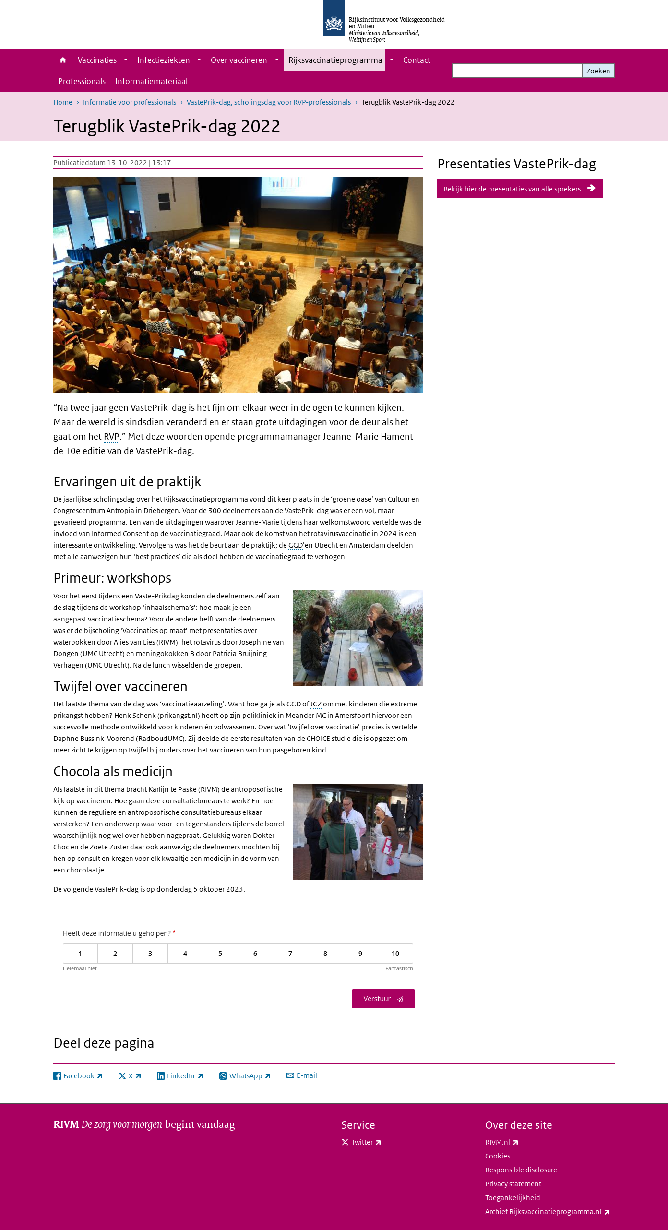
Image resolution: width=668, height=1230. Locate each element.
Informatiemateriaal (151, 81)
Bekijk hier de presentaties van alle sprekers (512, 188)
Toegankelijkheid (512, 1197)
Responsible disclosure (521, 1169)
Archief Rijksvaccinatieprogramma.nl (550, 1212)
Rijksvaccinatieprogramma (335, 60)
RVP (111, 436)
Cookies (497, 1155)
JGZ (316, 703)
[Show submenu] (125, 60)
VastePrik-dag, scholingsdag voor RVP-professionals (269, 102)
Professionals (82, 81)
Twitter (387, 1142)
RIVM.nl (523, 1142)
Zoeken (598, 70)
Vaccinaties (97, 60)
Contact (416, 60)
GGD (295, 544)
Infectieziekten (163, 60)
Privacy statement (513, 1183)
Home (63, 60)
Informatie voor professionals (129, 102)
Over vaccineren (239, 60)
